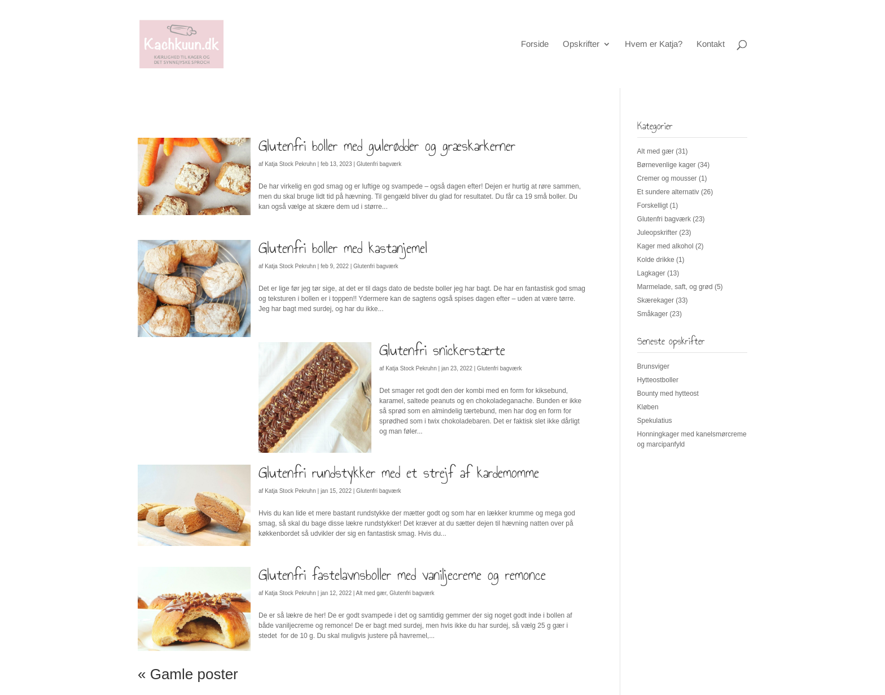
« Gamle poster (188, 674)
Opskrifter (581, 44)
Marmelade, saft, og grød (675, 287)
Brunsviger (653, 366)
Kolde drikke (655, 260)
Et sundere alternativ (668, 192)
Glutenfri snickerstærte (442, 350)
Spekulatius (654, 421)
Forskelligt (652, 205)
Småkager (652, 314)
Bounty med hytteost (668, 393)
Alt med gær (371, 593)
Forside (535, 44)
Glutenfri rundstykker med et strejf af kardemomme (399, 472)
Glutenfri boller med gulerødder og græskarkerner (387, 145)
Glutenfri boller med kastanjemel (343, 248)
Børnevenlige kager (666, 165)
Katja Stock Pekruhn (290, 164)
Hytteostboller (657, 380)
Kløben (648, 407)
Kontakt (710, 44)
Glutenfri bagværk (379, 164)
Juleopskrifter (657, 233)
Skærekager (655, 300)
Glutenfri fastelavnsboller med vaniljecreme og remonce (402, 574)
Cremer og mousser (667, 178)
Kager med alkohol (665, 246)
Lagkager (651, 273)
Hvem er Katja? (653, 44)
